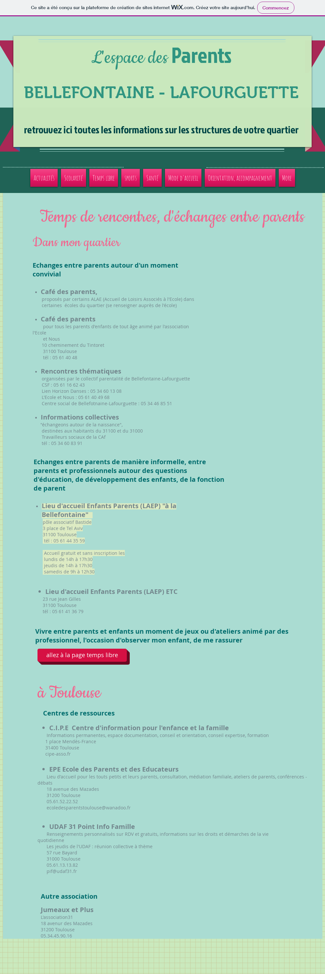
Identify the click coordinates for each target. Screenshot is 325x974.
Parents (201, 55)
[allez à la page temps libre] (82, 655)
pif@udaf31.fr (62, 871)
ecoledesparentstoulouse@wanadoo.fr (89, 807)
